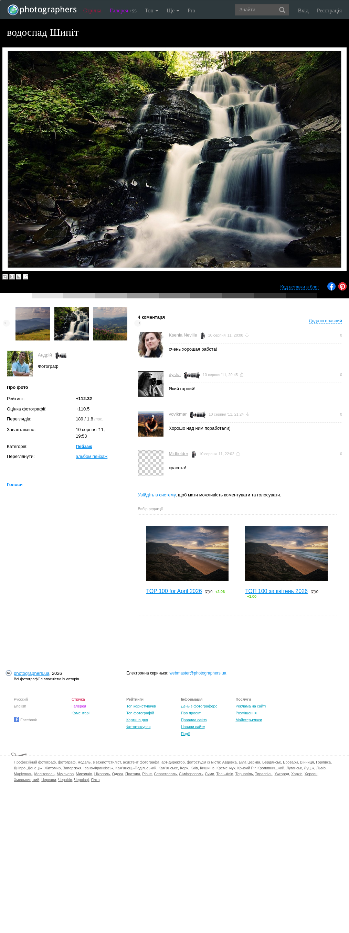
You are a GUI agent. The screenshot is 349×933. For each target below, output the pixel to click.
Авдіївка (229, 762)
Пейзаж (84, 446)
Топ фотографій (140, 713)
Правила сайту (194, 720)
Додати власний (325, 320)
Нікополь (102, 774)
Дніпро (19, 768)
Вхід (303, 10)
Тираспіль (264, 774)
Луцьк (309, 768)
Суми (209, 774)
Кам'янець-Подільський (135, 768)
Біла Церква (249, 762)
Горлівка (323, 762)
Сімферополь (191, 774)
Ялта (95, 780)
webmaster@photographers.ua (197, 673)
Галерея (123, 10)
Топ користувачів (141, 706)
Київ (194, 768)
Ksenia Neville (183, 335)
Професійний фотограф (35, 762)
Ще (173, 10)
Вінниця (307, 762)
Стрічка (92, 10)
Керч (184, 768)
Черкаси (48, 780)
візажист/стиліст (106, 762)
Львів (321, 768)
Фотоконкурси (138, 727)
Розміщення (245, 713)
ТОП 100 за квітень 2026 (276, 591)
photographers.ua (31, 673)
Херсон (311, 774)
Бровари (290, 762)
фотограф (66, 762)
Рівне (147, 774)
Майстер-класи (248, 720)
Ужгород (282, 774)
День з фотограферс (199, 706)
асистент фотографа (141, 762)
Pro (191, 10)
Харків (297, 774)
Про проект (191, 713)
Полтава (132, 774)
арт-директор (173, 762)
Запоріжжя (72, 768)
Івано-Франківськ (98, 768)
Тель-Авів (224, 774)
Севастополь (165, 774)
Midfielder (178, 453)
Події (185, 734)
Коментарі (80, 713)
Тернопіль (244, 774)
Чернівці (81, 780)
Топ (151, 10)
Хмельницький (26, 780)
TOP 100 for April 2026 (174, 591)
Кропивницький (270, 768)
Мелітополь (44, 774)
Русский (21, 699)
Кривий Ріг (246, 768)
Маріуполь (23, 774)
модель (84, 762)
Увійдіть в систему (157, 494)
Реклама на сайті (250, 706)
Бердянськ (271, 762)
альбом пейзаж (91, 456)
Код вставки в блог (299, 286)
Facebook (25, 720)
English (20, 706)
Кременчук (225, 768)
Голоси (14, 484)
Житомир (52, 768)
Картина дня (137, 720)
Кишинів (207, 768)
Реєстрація (329, 10)
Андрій (45, 355)
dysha (175, 374)
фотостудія (197, 762)
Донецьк (35, 768)
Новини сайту (193, 727)
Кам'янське (168, 768)
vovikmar (178, 414)
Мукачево (65, 774)
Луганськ (294, 768)
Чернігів (65, 780)
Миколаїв (84, 774)
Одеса (117, 774)
